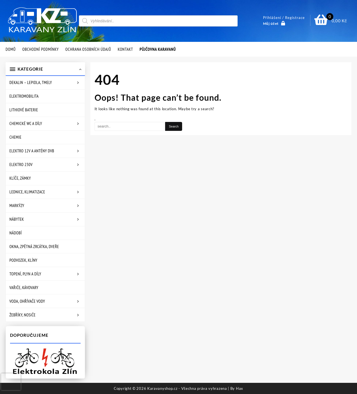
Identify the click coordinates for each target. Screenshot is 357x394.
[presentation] (11, 381)
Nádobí (15, 233)
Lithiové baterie (23, 109)
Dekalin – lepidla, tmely (30, 82)
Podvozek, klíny (23, 260)
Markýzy (16, 205)
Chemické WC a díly (25, 123)
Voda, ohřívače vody (27, 301)
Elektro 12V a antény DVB (31, 150)
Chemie (15, 137)
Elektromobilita (24, 96)
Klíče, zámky (20, 178)
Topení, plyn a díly (25, 274)
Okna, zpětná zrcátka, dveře (34, 246)
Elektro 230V (21, 164)
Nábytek (16, 219)
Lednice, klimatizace (27, 191)
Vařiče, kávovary (23, 287)
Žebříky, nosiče (22, 315)
